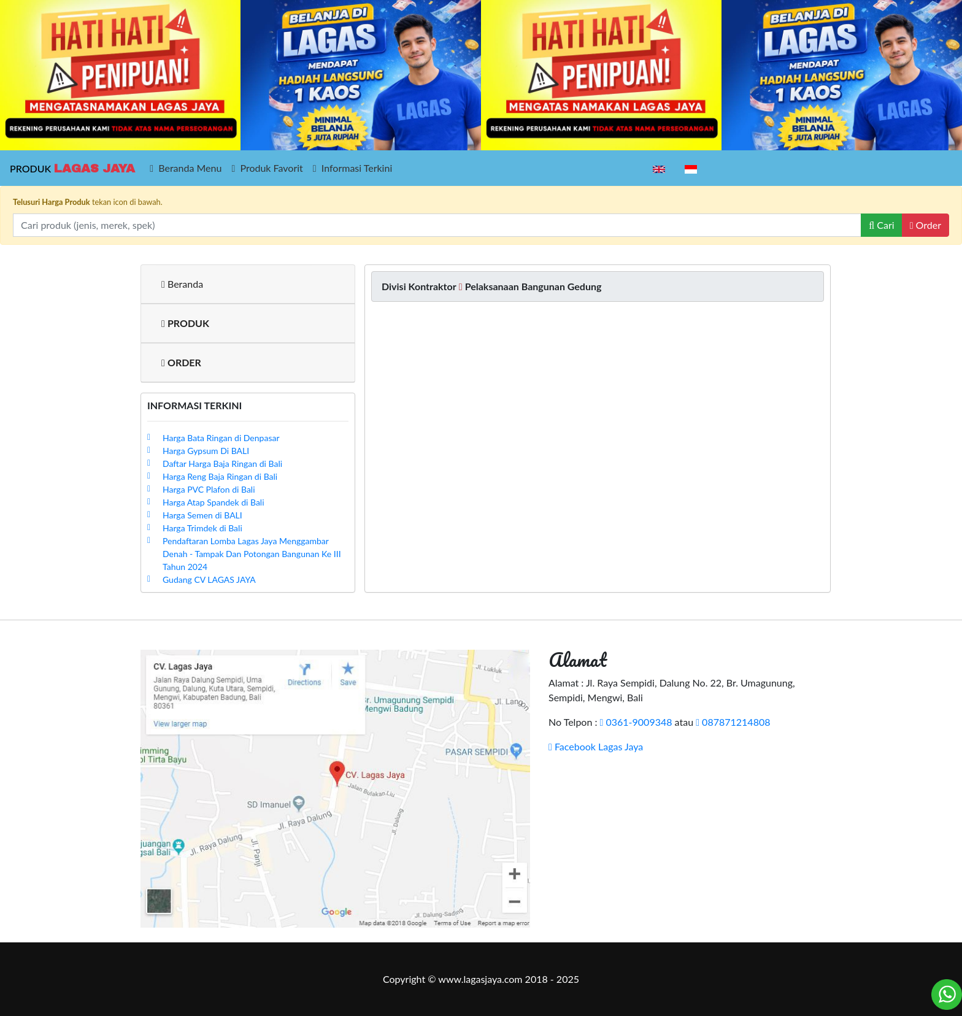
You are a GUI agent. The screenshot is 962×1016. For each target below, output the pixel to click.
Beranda (182, 284)
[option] (120, 75)
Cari (881, 225)
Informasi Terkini (352, 168)
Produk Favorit (266, 168)
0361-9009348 (636, 722)
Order (925, 225)
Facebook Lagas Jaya (595, 746)
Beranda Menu (185, 168)
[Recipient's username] (437, 225)
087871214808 (733, 722)
